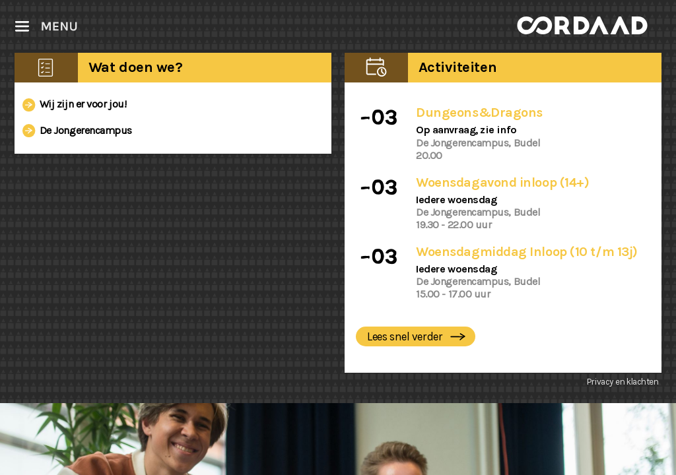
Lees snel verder (418, 337)
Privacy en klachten (623, 382)
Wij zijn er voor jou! (72, 102)
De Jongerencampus (75, 128)
